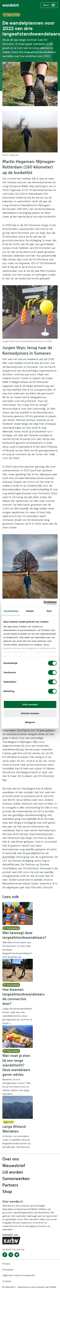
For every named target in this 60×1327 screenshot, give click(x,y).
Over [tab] (49, 611)
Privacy (6, 1263)
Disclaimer (8, 1269)
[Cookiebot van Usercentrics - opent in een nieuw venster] (43, 603)
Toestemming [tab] (10, 611)
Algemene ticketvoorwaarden (18, 1275)
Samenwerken (16, 1179)
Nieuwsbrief (13, 1166)
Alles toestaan (30, 704)
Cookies (6, 1281)
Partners (10, 1185)
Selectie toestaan (30, 713)
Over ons (10, 1159)
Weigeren (30, 722)
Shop (7, 1192)
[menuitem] (10, 5)
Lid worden (12, 1172)
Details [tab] (30, 611)
